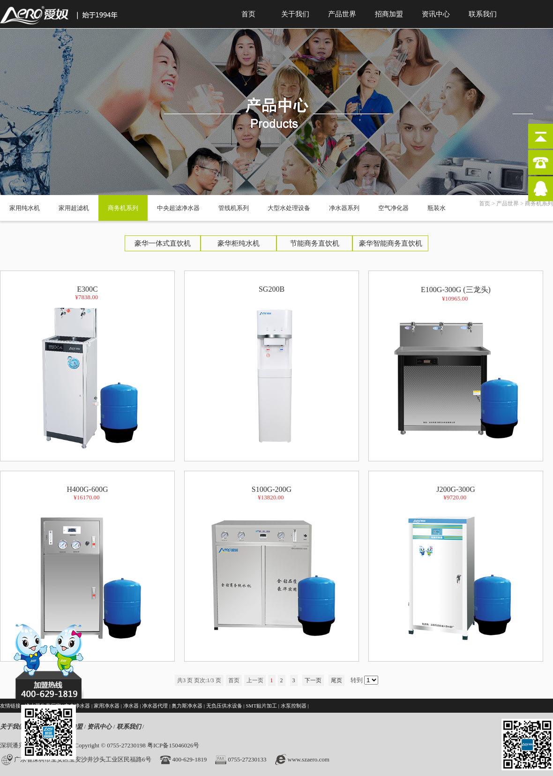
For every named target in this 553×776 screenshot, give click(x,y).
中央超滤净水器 (178, 207)
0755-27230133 (247, 759)
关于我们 (295, 14)
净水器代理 (155, 705)
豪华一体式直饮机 (163, 243)
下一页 (313, 680)
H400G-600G (88, 568)
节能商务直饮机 (314, 243)
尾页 (336, 680)
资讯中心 (436, 14)
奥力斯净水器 (187, 705)
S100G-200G (272, 568)
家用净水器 (107, 705)
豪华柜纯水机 (238, 243)
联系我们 (483, 14)
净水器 (131, 705)
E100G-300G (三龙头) (456, 369)
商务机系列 (123, 207)
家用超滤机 (74, 207)
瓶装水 (436, 207)
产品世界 (342, 14)
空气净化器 (393, 207)
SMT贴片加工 (261, 705)
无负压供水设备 (224, 705)
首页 (248, 14)
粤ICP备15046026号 (173, 745)
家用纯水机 (24, 207)
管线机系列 (233, 207)
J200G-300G (456, 568)
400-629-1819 (189, 759)
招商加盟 (389, 14)
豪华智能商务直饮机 (390, 243)
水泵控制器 (293, 705)
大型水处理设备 (289, 207)
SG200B (272, 368)
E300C (88, 368)
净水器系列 (344, 207)
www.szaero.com (308, 759)
